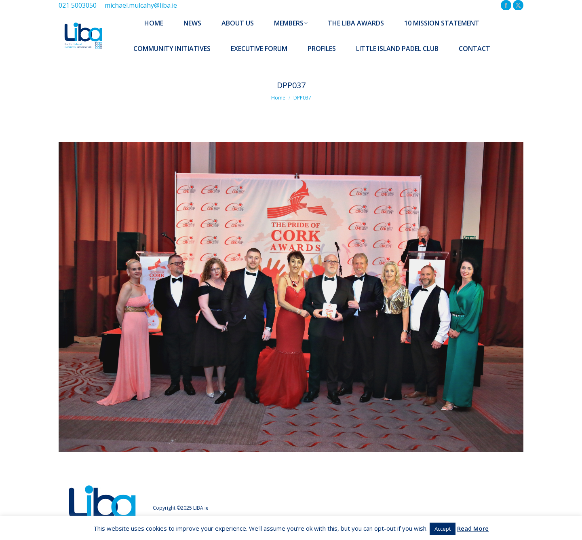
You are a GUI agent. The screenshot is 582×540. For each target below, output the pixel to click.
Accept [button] (442, 528)
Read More (473, 528)
